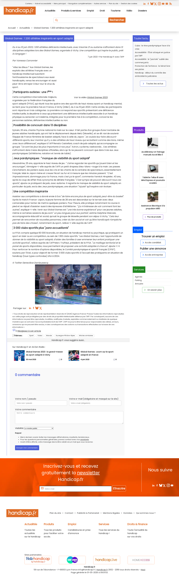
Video (40, 335)
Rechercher (117, 20)
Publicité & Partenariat (88, 513)
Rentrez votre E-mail (28, 488)
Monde (49, 335)
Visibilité (19, 428)
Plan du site (113, 3)
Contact (69, 513)
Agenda (138, 276)
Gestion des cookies (129, 3)
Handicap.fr (102, 569)
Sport (31, 335)
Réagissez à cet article (29, 331)
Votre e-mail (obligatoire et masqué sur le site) (93, 398)
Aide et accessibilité (43, 3)
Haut (143, 569)
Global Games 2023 (97, 97)
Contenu (28, 3)
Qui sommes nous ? (145, 513)
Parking (138, 280)
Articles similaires (86, 335)
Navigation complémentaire (79, 3)
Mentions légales (111, 513)
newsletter (88, 473)
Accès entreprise (152, 254)
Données (128, 513)
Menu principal (60, 3)
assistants (84, 439)
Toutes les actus (152, 83)
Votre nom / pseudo (25, 398)
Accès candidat (151, 242)
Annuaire (139, 283)
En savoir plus (152, 289)
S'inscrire (119, 488)
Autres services (100, 3)
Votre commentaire (25, 409)
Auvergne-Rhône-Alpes (65, 335)
